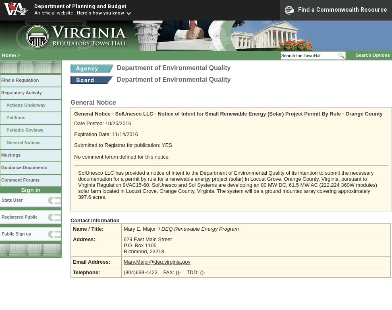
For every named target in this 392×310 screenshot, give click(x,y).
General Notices (23, 142)
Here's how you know (100, 13)
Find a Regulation (20, 80)
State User (12, 200)
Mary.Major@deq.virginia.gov (157, 262)
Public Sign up (16, 233)
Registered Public (19, 217)
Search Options (373, 55)
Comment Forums (20, 180)
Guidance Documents (24, 167)
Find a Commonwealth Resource (336, 10)
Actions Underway (26, 105)
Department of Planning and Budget (80, 6)
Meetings (11, 155)
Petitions (15, 117)
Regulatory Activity (21, 92)
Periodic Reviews (25, 130)
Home (9, 55)
